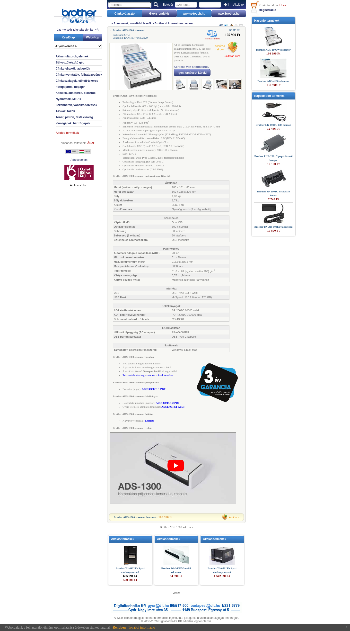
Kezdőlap (68, 37)
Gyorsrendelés (159, 13)
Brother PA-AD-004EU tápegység (273, 226)
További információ (141, 627)
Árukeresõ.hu (78, 185)
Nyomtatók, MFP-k (68, 99)
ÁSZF (91, 143)
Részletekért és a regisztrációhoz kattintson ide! (148, 375)
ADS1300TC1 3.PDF (173, 406)
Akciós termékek (67, 133)
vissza (176, 592)
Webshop (92, 37)
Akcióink (238, 4)
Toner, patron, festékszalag (74, 117)
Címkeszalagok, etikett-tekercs (77, 80)
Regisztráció (267, 10)
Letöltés (149, 420)
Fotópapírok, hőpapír (70, 87)
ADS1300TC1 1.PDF (153, 389)
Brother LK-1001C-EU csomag (273, 124)
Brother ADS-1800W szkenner (273, 49)
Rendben (119, 627)
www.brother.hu (228, 13)
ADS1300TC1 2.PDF (167, 402)
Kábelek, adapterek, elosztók (76, 93)
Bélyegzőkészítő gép (70, 62)
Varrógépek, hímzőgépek (73, 123)
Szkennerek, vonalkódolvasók (76, 105)
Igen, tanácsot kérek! (192, 72)
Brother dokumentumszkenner (174, 23)
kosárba (233, 517)
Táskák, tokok (65, 111)
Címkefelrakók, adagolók (73, 68)
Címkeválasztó (124, 13)
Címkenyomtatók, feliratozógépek (79, 74)
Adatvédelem (79, 160)
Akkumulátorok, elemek (72, 56)
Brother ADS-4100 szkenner (273, 81)
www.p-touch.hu (194, 13)
